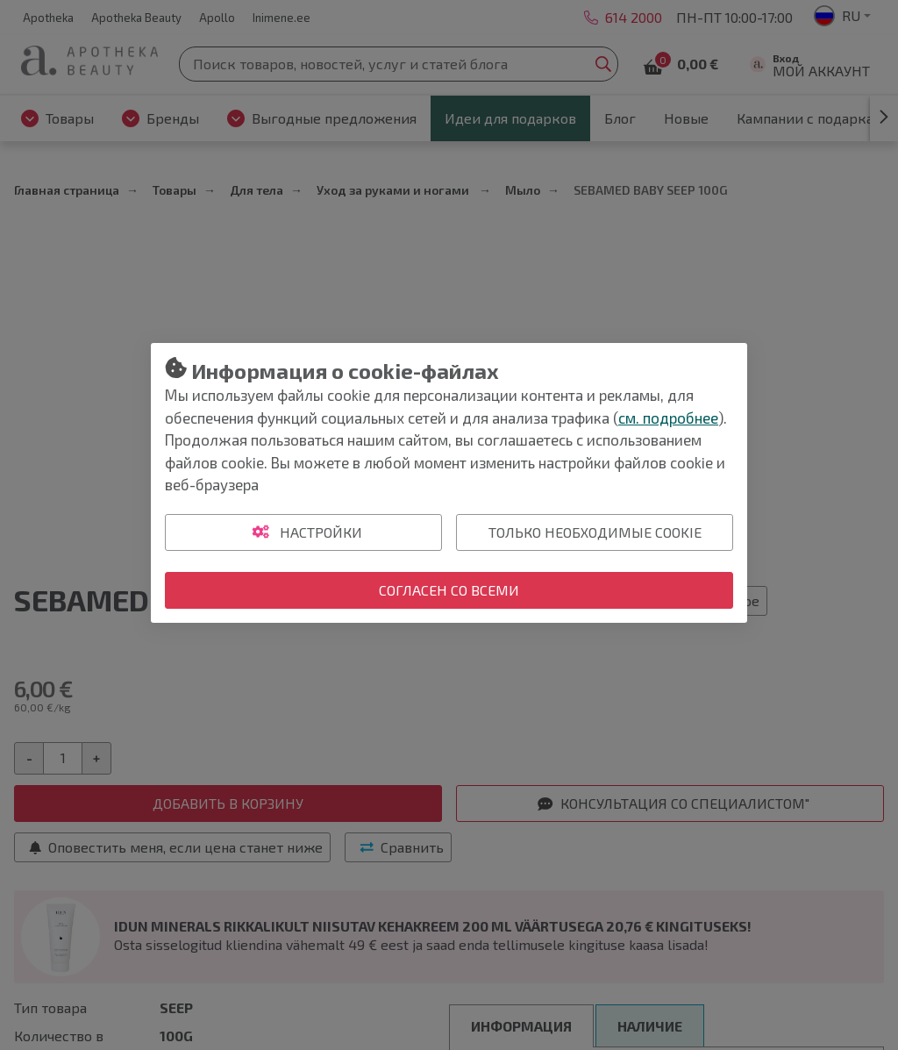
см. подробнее (668, 417)
